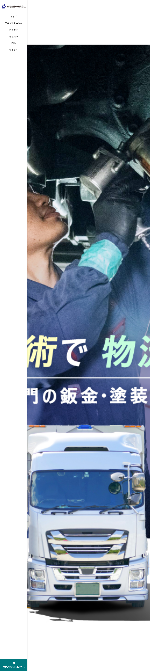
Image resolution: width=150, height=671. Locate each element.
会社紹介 (13, 37)
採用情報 (13, 50)
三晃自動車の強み (13, 23)
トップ (14, 17)
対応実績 (13, 30)
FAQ (14, 43)
